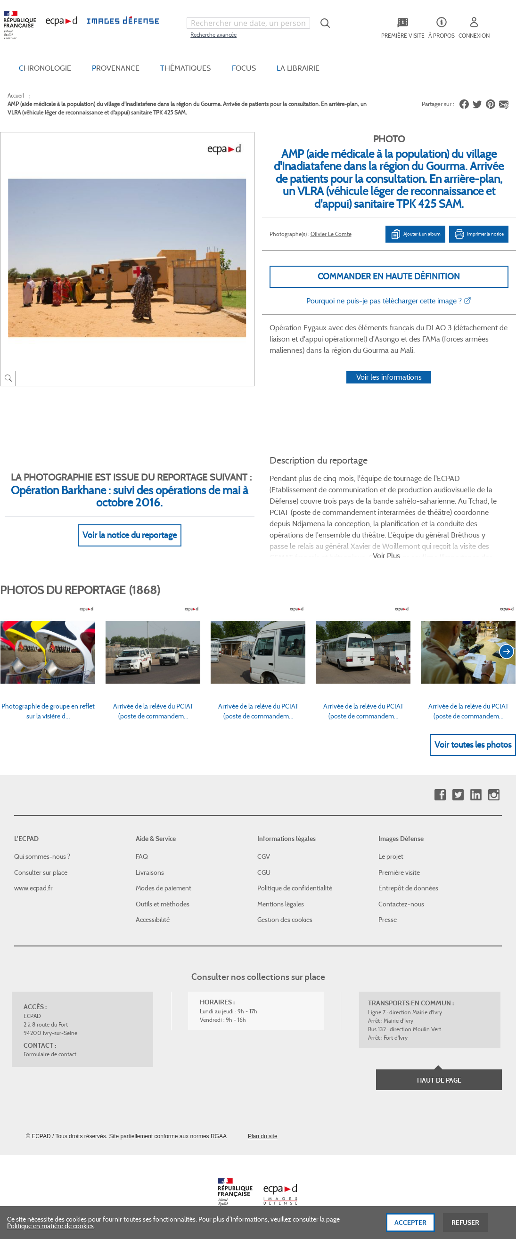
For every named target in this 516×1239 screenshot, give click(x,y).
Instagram (494, 795)
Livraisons (150, 872)
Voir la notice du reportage (129, 535)
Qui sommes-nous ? (42, 856)
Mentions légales (280, 904)
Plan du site (263, 1136)
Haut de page (439, 1080)
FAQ (142, 856)
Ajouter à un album (415, 234)
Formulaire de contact (50, 1054)
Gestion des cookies (284, 919)
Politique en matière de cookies (50, 1231)
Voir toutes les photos (472, 745)
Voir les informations (389, 377)
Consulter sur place (40, 872)
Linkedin (476, 795)
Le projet (390, 856)
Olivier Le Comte (331, 233)
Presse (387, 919)
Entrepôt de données (408, 888)
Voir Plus (386, 555)
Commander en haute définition (389, 276)
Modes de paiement (163, 888)
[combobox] (248, 23)
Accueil (16, 95)
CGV (263, 856)
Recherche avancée (213, 34)
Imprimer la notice (479, 234)
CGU (263, 872)
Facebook (440, 795)
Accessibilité (153, 919)
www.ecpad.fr (33, 888)
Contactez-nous (401, 904)
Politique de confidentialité (294, 888)
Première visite (399, 872)
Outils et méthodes (162, 904)
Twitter (458, 795)
